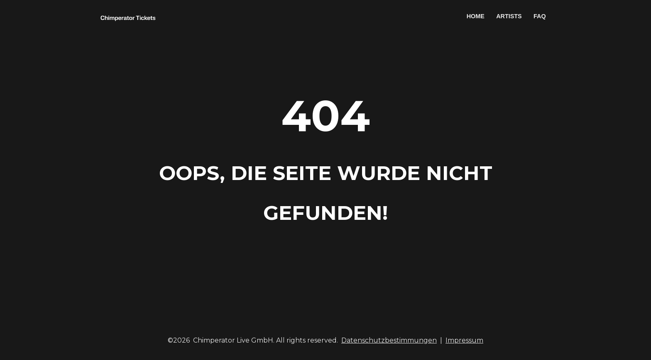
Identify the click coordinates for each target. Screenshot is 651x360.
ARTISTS (509, 16)
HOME (476, 16)
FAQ (540, 16)
